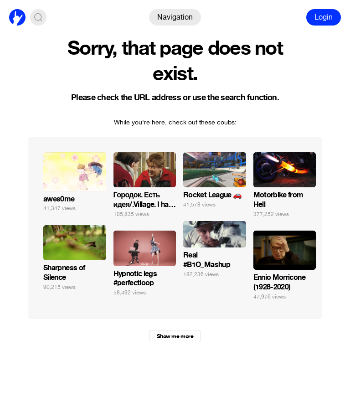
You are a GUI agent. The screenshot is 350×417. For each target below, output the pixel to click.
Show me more (175, 336)
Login (323, 17)
